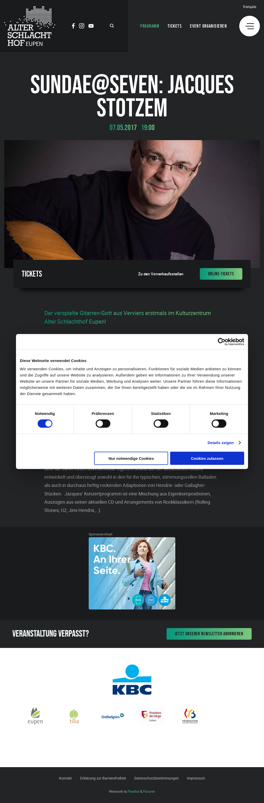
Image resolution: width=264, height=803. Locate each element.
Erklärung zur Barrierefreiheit (103, 778)
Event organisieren (208, 26)
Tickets (175, 26)
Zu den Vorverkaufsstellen (160, 274)
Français (249, 6)
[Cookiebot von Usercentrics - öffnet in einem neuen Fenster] (221, 342)
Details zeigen (221, 442)
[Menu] (249, 26)
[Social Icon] (73, 26)
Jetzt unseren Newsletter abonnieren (209, 633)
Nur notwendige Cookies (131, 458)
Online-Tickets (221, 273)
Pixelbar (133, 791)
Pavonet (149, 791)
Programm (149, 26)
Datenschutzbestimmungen (156, 778)
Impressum (196, 778)
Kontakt (65, 778)
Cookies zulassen (207, 458)
